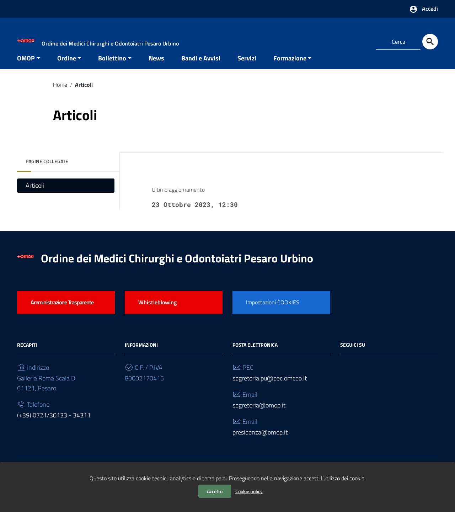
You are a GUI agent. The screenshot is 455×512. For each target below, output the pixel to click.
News (156, 69)
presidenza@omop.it (260, 443)
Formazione (289, 69)
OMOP (26, 69)
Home (60, 95)
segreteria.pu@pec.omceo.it (269, 389)
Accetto (215, 491)
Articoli (35, 196)
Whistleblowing (157, 313)
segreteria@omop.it (258, 416)
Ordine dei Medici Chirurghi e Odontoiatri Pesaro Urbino (177, 268)
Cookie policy (249, 491)
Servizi (246, 69)
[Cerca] (430, 41)
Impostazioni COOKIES (272, 313)
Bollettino (112, 69)
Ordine (66, 69)
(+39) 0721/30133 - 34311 (54, 426)
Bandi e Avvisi (200, 69)
